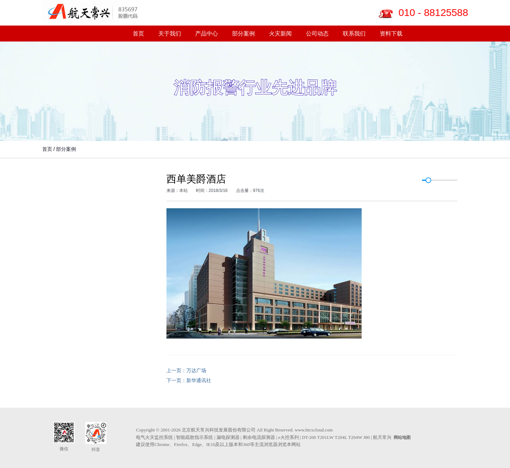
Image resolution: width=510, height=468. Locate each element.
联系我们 (354, 34)
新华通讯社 (198, 380)
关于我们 (169, 34)
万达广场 (196, 370)
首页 (138, 34)
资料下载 (391, 34)
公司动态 (317, 34)
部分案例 (243, 34)
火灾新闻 (280, 34)
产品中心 (206, 34)
